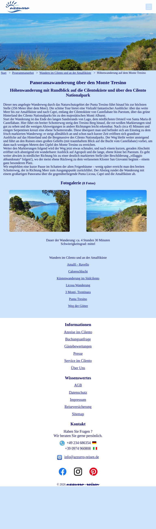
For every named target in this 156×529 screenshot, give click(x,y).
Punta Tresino (78, 300)
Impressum (78, 400)
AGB (78, 386)
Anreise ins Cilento (78, 333)
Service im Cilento (78, 361)
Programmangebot (23, 72)
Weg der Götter (78, 306)
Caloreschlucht (78, 272)
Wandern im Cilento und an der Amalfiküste (65, 72)
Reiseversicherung (78, 408)
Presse (78, 354)
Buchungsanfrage (78, 340)
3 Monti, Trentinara (78, 293)
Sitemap (78, 415)
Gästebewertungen (78, 347)
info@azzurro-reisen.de (81, 458)
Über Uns (78, 369)
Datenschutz (78, 393)
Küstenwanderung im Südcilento (78, 279)
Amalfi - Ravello (78, 265)
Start (3, 72)
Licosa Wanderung (78, 286)
